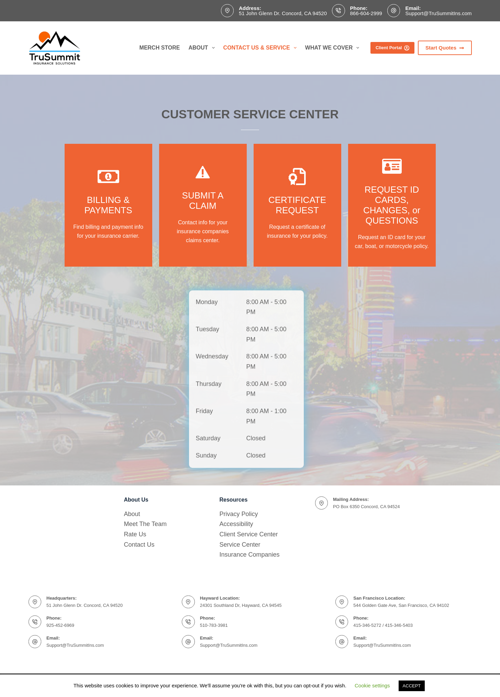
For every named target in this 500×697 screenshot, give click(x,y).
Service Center (240, 544)
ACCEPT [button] (412, 685)
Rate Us (135, 534)
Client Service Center (249, 534)
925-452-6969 (60, 625)
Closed (256, 492)
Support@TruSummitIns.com (438, 13)
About (203, 48)
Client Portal (392, 48)
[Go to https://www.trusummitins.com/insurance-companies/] (108, 205)
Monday (207, 355)
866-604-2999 (366, 13)
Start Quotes (444, 48)
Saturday (208, 492)
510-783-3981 (214, 625)
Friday (204, 464)
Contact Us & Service (261, 48)
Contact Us (139, 544)
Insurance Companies (250, 554)
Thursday (209, 437)
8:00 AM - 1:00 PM (266, 470)
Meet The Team (145, 524)
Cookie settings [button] (372, 685)
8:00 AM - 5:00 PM (266, 360)
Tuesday (207, 382)
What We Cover (333, 48)
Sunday (206, 509)
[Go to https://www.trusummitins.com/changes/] (297, 205)
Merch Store (160, 48)
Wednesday (212, 410)
